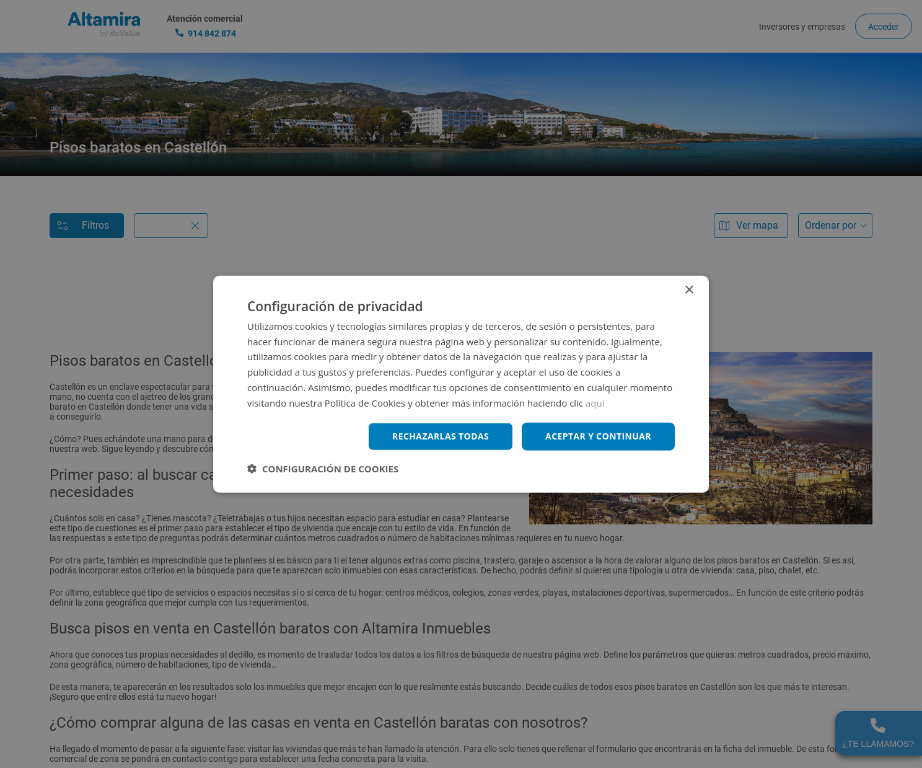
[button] (322, 468)
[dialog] (461, 384)
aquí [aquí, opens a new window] (595, 402)
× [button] (688, 289)
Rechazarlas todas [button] (440, 436)
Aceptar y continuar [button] (598, 436)
